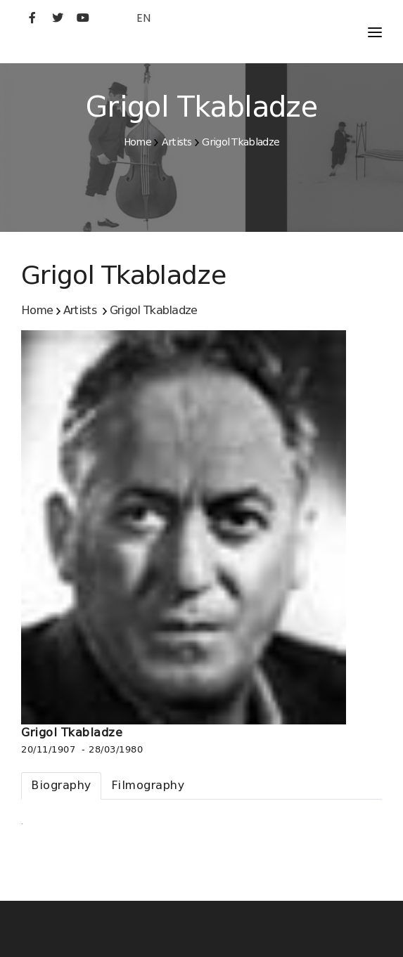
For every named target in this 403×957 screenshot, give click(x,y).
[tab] (61, 786)
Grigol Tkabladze (240, 142)
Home (137, 142)
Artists (177, 142)
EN (143, 18)
